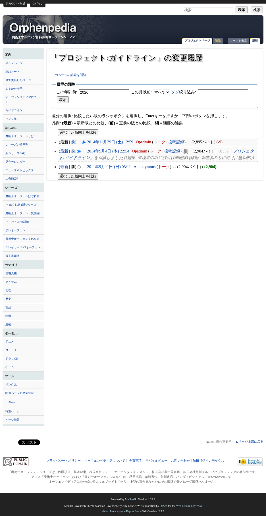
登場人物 (11, 273)
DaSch (163, 505)
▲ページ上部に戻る (249, 441)
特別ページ (12, 411)
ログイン (37, 3)
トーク (159, 142)
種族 (8, 307)
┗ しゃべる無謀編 (17, 221)
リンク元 (11, 384)
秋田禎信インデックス (208, 460)
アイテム (11, 281)
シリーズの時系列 (16, 144)
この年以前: (66, 92)
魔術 (8, 324)
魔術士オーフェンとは (19, 136)
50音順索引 (12, 178)
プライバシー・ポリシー (63, 460)
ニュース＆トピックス (19, 170)
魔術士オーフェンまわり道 (22, 238)
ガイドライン (13, 110)
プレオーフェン (15, 230)
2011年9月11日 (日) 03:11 (109, 166)
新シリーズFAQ (15, 153)
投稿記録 (176, 142)
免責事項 (135, 460)
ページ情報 (12, 419)
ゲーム (9, 367)
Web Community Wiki (189, 505)
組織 (8, 315)
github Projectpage (112, 511)
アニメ (9, 341)
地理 (8, 290)
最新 (64, 151)
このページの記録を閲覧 (69, 75)
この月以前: (141, 92)
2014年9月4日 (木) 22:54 (108, 151)
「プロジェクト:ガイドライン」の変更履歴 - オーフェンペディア (43, 30)
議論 (218, 40)
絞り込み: (183, 92)
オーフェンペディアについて (22, 99)
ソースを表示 (238, 40)
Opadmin (143, 142)
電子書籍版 (12, 255)
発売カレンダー (15, 161)
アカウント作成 (15, 3)
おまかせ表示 (13, 88)
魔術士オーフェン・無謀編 (22, 213)
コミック (11, 350)
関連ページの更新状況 (19, 393)
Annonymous (145, 166)
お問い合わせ (180, 460)
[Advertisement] (194, 26)
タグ (175, 92)
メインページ (13, 63)
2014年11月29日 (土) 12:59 (110, 142)
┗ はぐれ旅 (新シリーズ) (21, 204)
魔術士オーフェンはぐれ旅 (22, 196)
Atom (11, 402)
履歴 (255, 40)
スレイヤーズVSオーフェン (22, 247)
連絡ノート (12, 71)
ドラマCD (11, 358)
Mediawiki (131, 499)
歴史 (8, 298)
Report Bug (132, 511)
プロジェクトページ (197, 40)
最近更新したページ (18, 80)
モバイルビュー (156, 460)
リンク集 (11, 118)
